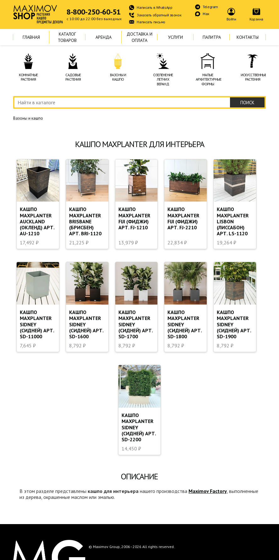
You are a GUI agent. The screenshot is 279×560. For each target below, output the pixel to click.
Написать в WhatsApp (154, 7)
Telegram (210, 6)
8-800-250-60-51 (94, 12)
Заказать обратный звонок (159, 15)
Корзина (256, 19)
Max (206, 13)
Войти (231, 19)
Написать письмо (151, 22)
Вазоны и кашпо (28, 118)
